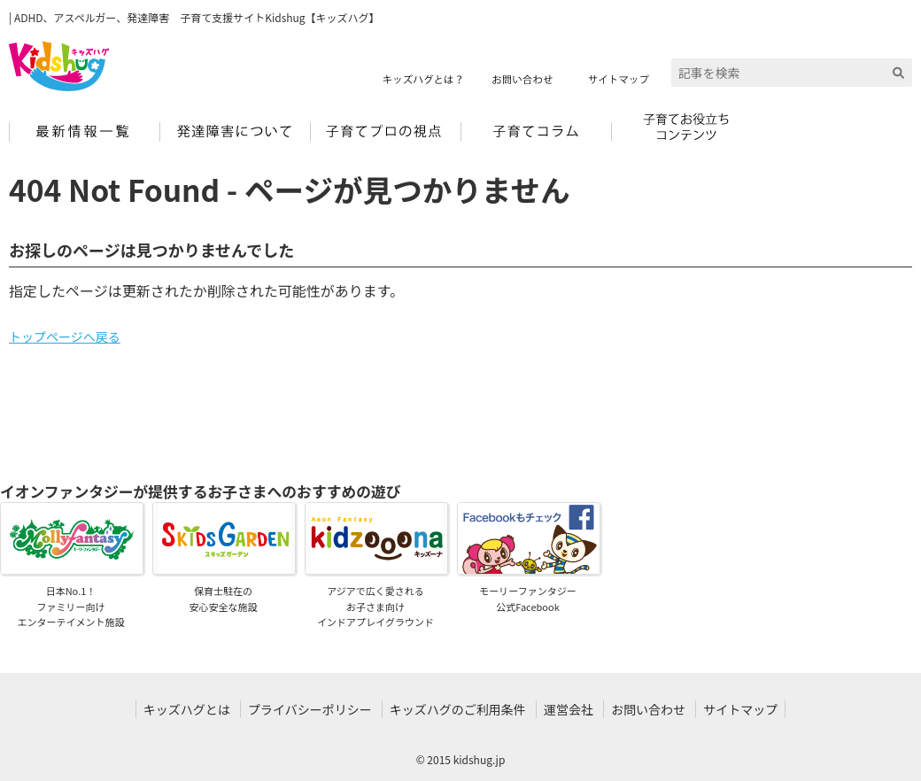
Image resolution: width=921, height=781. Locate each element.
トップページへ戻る (64, 336)
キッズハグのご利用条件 (458, 709)
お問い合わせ (648, 709)
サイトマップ (740, 709)
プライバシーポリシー (310, 709)
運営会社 (568, 709)
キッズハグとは (186, 709)
